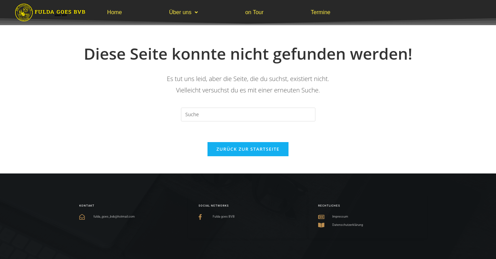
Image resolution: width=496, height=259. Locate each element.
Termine (321, 12)
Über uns (183, 12)
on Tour (254, 12)
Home (114, 12)
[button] (183, 12)
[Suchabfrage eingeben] (248, 114)
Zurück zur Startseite (248, 149)
